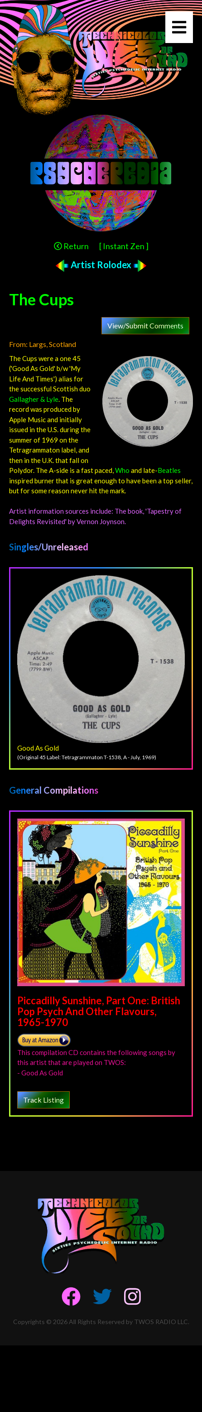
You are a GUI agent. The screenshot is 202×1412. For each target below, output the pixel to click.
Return (71, 246)
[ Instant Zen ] (124, 246)
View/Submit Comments (145, 325)
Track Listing (43, 1099)
